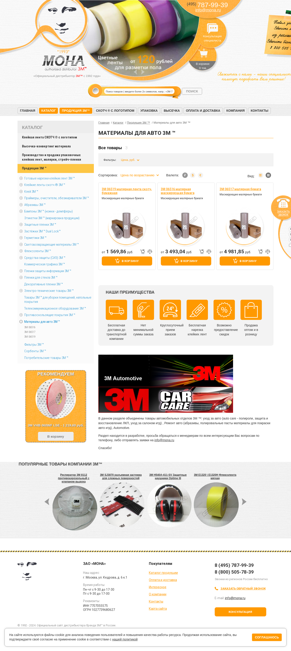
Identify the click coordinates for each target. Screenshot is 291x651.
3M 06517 (29, 332)
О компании (157, 594)
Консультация (240, 612)
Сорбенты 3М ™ (35, 351)
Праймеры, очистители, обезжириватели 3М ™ (56, 198)
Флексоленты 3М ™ (37, 251)
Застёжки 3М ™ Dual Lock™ (42, 231)
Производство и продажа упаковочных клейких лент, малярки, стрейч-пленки (51, 157)
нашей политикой (124, 639)
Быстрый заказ (142, 251)
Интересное (157, 587)
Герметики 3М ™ (35, 238)
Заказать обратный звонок (243, 588)
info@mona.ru (208, 10)
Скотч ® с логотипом (115, 110)
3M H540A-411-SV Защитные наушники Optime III (168, 476)
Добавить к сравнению (149, 251)
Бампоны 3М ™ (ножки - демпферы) (48, 211)
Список (260, 175)
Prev (135, 72)
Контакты (259, 110)
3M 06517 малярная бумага (240, 189)
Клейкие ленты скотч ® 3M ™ (44, 185)
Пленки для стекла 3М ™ (40, 277)
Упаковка (149, 110)
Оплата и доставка (203, 110)
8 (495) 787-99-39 (234, 565)
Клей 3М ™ (31, 192)
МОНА (62, 21)
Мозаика (268, 175)
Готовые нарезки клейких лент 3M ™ (49, 178)
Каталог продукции (163, 573)
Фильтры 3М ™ (34, 345)
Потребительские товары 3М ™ (46, 358)
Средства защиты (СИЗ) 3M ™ (44, 258)
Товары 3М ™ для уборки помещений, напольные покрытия (57, 299)
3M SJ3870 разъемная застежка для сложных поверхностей (121, 476)
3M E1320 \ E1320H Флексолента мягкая (215, 476)
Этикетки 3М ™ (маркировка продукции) (51, 218)
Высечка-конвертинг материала (46, 146)
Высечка (172, 110)
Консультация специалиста (212, 28)
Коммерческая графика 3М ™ (44, 264)
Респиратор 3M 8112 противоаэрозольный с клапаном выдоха (73, 478)
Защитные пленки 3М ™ (40, 225)
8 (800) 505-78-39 (234, 572)
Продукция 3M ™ (34, 168)
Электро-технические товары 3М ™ (49, 291)
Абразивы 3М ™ (35, 205)
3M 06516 (29, 327)
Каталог (48, 110)
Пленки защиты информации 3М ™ (47, 271)
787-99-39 (207, 5)
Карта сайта (158, 608)
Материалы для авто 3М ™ (42, 322)
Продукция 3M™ (76, 110)
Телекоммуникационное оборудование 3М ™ (55, 308)
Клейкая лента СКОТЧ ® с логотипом (49, 137)
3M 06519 (29, 336)
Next (143, 72)
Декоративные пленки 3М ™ (43, 284)
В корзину (130, 261)
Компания (235, 110)
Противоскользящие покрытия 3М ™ (49, 315)
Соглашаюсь (267, 637)
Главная (27, 110)
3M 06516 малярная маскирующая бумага (177, 191)
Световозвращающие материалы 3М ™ (51, 244)
